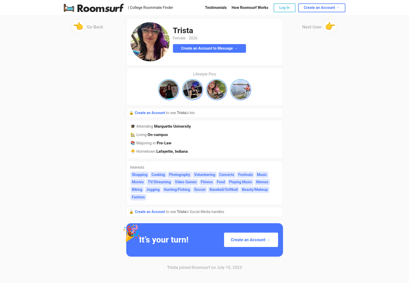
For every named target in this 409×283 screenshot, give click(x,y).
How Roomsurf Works (250, 7)
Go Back (87, 28)
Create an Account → (322, 7)
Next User (319, 28)
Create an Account (150, 113)
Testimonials (216, 7)
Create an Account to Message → (209, 48)
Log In (284, 7)
